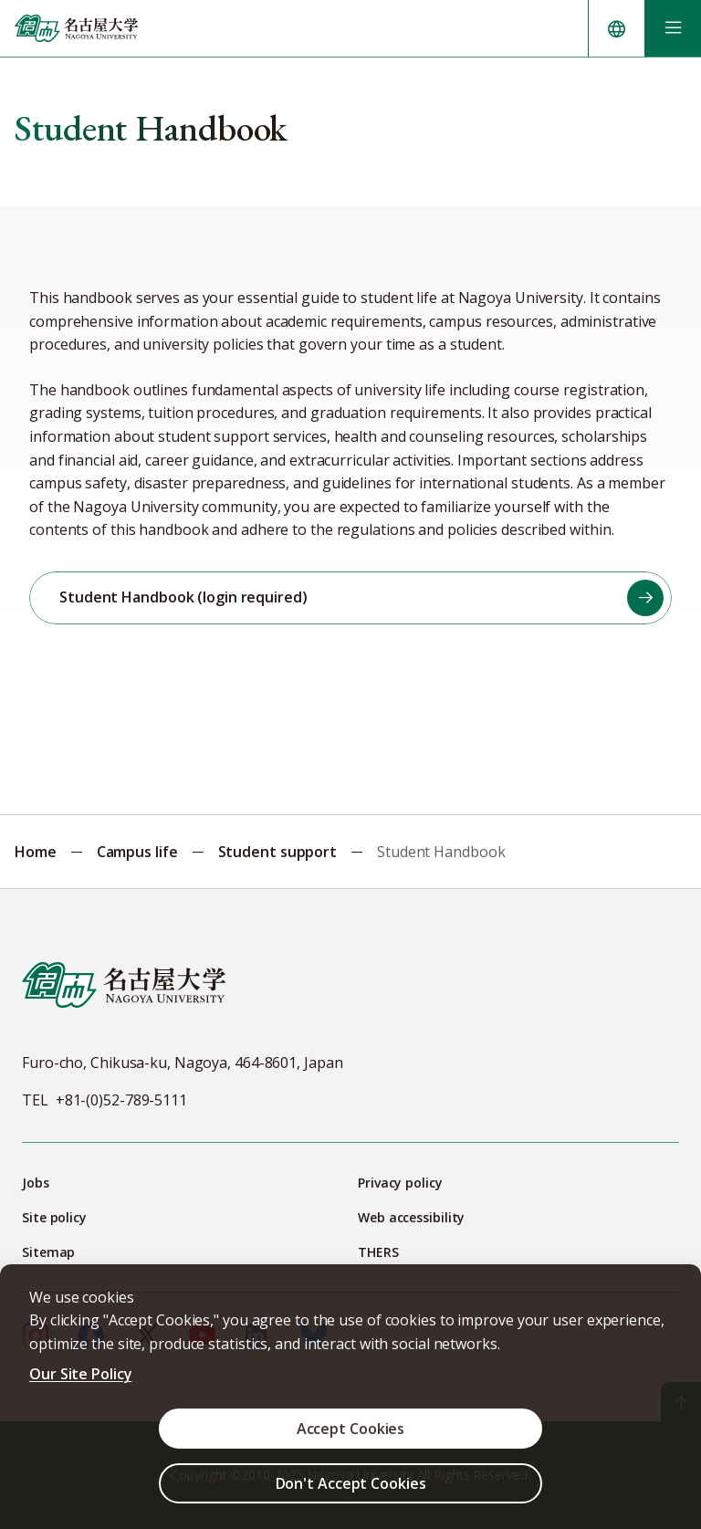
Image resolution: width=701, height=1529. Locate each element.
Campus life (137, 851)
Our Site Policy (80, 1374)
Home (36, 851)
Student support (278, 851)
